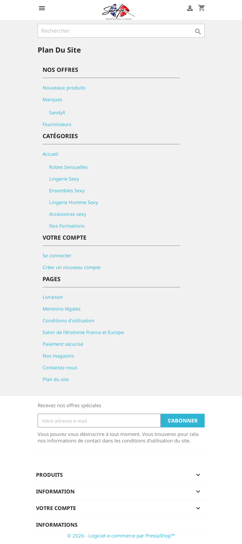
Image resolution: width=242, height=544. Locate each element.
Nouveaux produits (64, 88)
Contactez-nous (60, 367)
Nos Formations (66, 226)
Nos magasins (58, 356)
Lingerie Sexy (64, 179)
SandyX (57, 112)
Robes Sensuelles (68, 167)
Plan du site (56, 379)
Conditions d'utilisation (68, 320)
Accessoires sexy (67, 214)
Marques (52, 99)
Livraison (53, 297)
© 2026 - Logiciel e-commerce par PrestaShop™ (121, 535)
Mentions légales (62, 309)
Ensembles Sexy (66, 190)
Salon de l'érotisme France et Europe (83, 332)
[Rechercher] (121, 31)
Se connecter (57, 255)
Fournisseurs (57, 124)
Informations (57, 524)
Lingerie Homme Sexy (73, 202)
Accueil (50, 154)
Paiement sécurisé (63, 344)
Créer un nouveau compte (72, 267)
